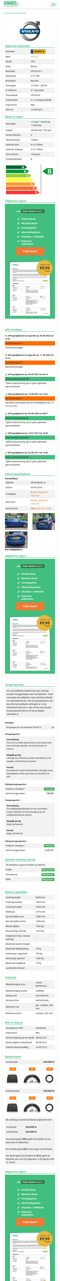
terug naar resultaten (14, 13)
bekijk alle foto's (42, 508)
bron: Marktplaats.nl (13, 550)
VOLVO (34, 56)
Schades (11, 4)
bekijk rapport (30, 251)
